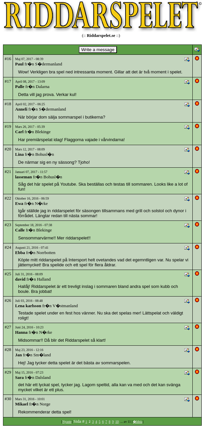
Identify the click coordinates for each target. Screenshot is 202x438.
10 (117, 421)
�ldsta (138, 421)
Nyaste (66, 421)
